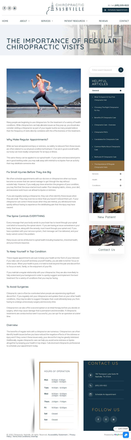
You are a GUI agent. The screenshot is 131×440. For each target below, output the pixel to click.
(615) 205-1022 (122, 5)
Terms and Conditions (21, 436)
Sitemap (34, 436)
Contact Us (106, 250)
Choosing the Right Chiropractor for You (107, 109)
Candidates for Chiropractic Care (107, 139)
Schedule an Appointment (105, 394)
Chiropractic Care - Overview (106, 125)
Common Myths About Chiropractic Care (103, 148)
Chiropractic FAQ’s (101, 132)
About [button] (24, 21)
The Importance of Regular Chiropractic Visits (105, 166)
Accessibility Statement (58, 434)
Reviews (103, 21)
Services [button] (47, 21)
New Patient (107, 218)
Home (5, 21)
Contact (124, 21)
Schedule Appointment (117, 10)
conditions (96, 186)
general (95, 90)
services (95, 174)
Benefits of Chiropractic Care (106, 118)
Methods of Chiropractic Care (106, 157)
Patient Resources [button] (75, 21)
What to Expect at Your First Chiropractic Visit (106, 98)
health (95, 180)
